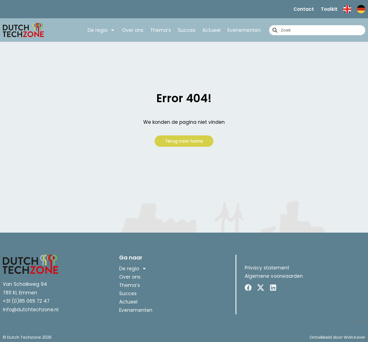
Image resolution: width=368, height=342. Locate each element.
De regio (101, 30)
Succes (186, 30)
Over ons (132, 30)
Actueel (211, 30)
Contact (303, 9)
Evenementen (244, 30)
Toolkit (329, 9)
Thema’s (160, 30)
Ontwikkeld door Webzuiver (337, 337)
